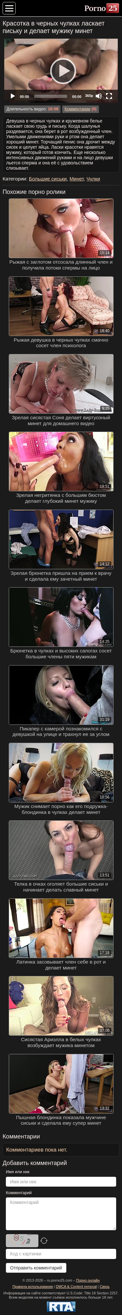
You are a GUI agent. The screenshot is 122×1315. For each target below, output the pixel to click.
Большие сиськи (48, 178)
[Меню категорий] (9, 8)
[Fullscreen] (109, 96)
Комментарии (77, 109)
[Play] (61, 71)
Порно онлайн (88, 1280)
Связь (104, 1286)
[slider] (50, 96)
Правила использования (32, 1286)
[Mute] (99, 96)
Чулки (93, 178)
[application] (61, 71)
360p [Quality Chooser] (89, 96)
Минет (77, 178)
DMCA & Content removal (76, 1286)
